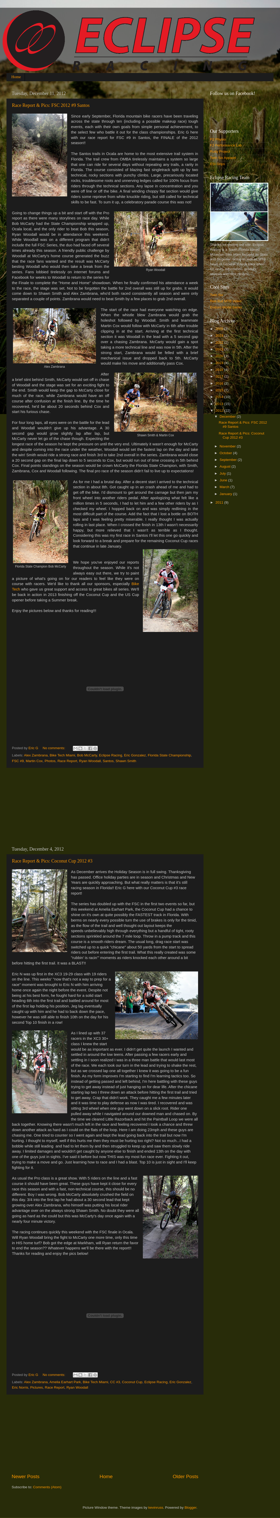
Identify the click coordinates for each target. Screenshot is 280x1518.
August (226, 466)
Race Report (67, 761)
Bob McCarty (87, 755)
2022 (219, 342)
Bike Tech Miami (62, 755)
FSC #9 (18, 761)
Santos (108, 761)
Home (16, 77)
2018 (219, 370)
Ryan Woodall (90, 761)
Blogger (191, 1507)
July (223, 473)
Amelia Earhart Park (65, 1382)
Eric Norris (20, 1387)
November (228, 446)
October (226, 453)
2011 (219, 502)
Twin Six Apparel (223, 158)
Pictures (36, 1387)
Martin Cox (34, 761)
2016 (219, 383)
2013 (219, 404)
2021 (219, 349)
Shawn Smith (126, 761)
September (229, 460)
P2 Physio (218, 139)
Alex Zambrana (36, 755)
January (226, 494)
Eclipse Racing (110, 755)
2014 (219, 397)
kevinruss (155, 1507)
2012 (219, 410)
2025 (219, 329)
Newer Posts (25, 1476)
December (228, 416)
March (225, 487)
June (224, 480)
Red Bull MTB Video (225, 301)
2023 (219, 335)
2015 (219, 390)
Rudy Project (220, 151)
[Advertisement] (105, 807)
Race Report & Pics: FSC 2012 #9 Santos (51, 105)
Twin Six (216, 295)
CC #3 (115, 1382)
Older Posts (185, 1476)
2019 (219, 363)
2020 (219, 356)
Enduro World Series (226, 307)
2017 (219, 376)
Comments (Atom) (47, 1487)
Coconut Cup (132, 1382)
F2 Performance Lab (226, 145)
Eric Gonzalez (135, 755)
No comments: (54, 748)
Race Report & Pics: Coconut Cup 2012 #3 (52, 861)
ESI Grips (217, 164)
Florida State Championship (169, 755)
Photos (50, 761)
